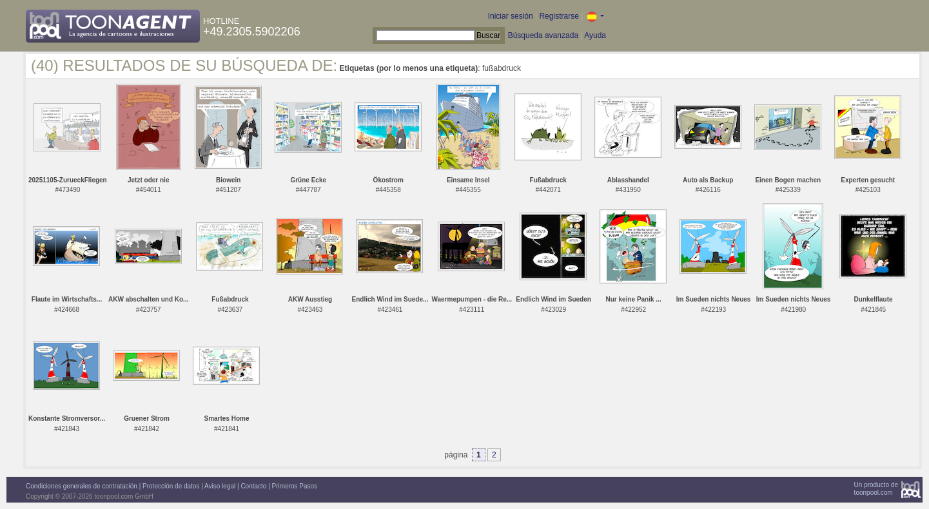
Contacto (253, 486)
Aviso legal (219, 486)
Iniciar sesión (510, 16)
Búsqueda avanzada (543, 35)
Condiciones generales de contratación (81, 486)
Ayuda (595, 35)
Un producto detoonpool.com (876, 488)
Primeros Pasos (295, 486)
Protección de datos (170, 486)
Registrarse (558, 16)
